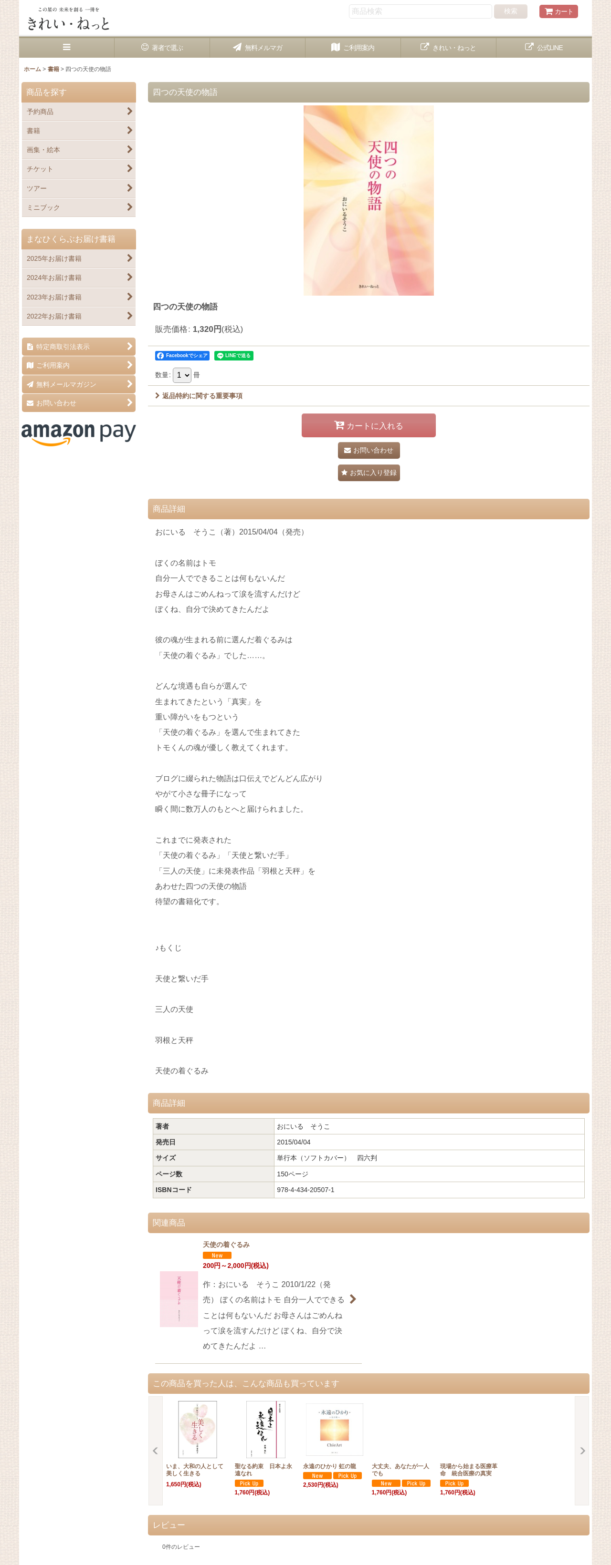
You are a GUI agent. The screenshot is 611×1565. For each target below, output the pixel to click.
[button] (67, 48)
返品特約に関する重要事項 (198, 396)
